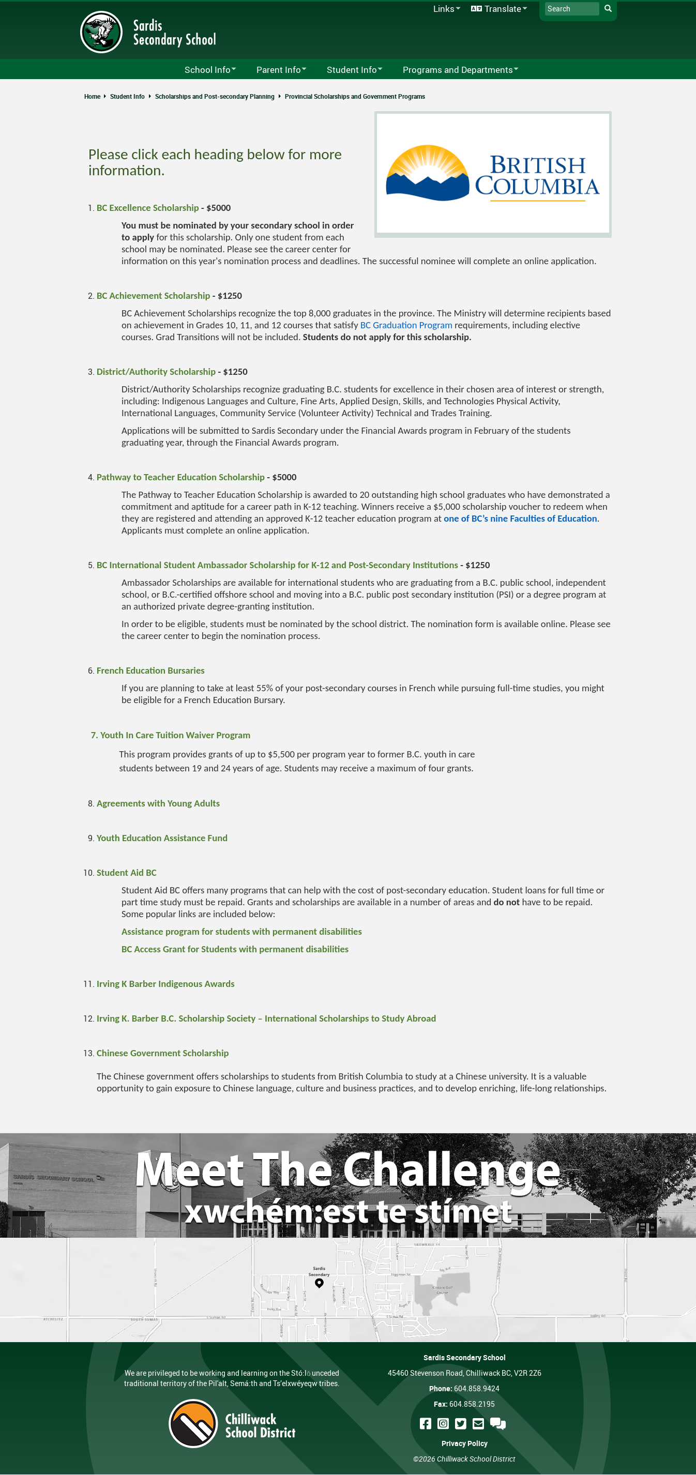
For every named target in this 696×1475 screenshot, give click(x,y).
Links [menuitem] (445, 9)
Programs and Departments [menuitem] (454, 70)
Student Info (127, 96)
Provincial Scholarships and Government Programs (355, 96)
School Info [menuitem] (203, 70)
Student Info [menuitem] (348, 70)
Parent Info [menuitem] (275, 70)
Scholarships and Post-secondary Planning (215, 96)
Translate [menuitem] (497, 9)
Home (92, 96)
